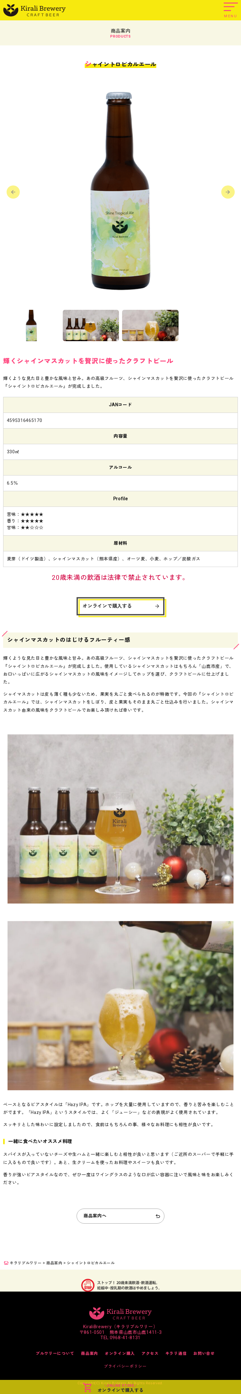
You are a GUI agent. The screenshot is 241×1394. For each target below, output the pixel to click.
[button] (228, 193)
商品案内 (54, 1263)
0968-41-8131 (125, 1337)
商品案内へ (95, 1216)
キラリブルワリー (26, 1263)
